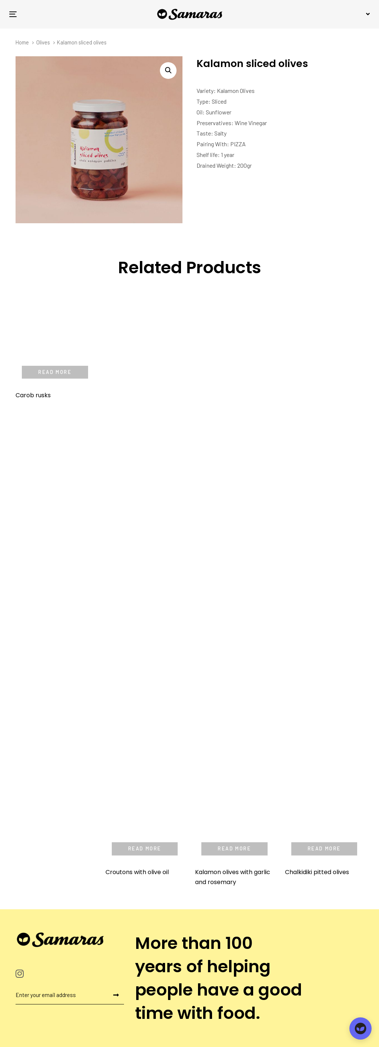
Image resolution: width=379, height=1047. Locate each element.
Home (22, 42)
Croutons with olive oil (137, 872)
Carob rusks (33, 327)
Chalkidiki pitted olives (317, 872)
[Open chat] (360, 1028)
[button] (367, 14)
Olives (43, 42)
